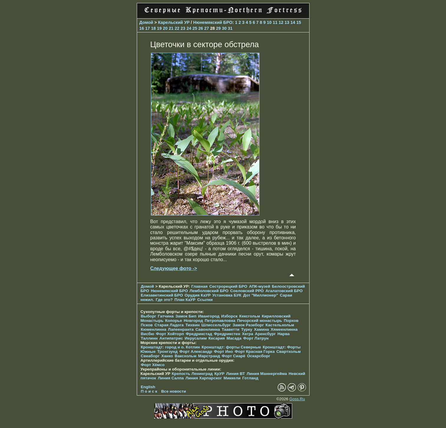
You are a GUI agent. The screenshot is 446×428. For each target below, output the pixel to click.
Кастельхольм (280, 325)
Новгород (193, 320)
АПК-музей (259, 286)
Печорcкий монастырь (259, 320)
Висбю (147, 334)
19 (159, 28)
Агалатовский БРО (283, 291)
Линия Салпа (171, 378)
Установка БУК (226, 295)
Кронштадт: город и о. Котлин (170, 347)
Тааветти (230, 329)
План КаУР (185, 299)
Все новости (173, 391)
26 (200, 28)
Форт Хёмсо (153, 365)
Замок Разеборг (248, 325)
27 (206, 28)
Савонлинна (207, 329)
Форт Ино (223, 351)
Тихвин (192, 325)
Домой (146, 22)
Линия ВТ (235, 373)
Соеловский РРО (247, 291)
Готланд (250, 378)
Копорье (173, 320)
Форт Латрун (256, 338)
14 (292, 22)
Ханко (167, 356)
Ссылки (205, 299)
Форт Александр (195, 351)
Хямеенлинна (284, 329)
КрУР (219, 373)
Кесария (216, 338)
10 (269, 22)
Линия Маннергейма (267, 373)
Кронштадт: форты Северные (231, 347)
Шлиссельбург (216, 325)
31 (230, 28)
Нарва (283, 334)
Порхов (291, 320)
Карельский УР (174, 22)
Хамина (261, 329)
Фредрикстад (199, 334)
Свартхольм (288, 351)
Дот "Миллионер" (260, 295)
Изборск (229, 316)
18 (153, 28)
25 (194, 28)
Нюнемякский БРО (212, 22)
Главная (199, 286)
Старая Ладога (169, 325)
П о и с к (149, 391)
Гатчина (166, 316)
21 (171, 28)
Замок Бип (185, 316)
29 (218, 28)
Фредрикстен (227, 334)
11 (275, 22)
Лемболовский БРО (209, 291)
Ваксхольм (186, 356)
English (148, 387)
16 (141, 28)
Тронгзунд (167, 351)
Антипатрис (171, 338)
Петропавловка (220, 320)
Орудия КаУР (197, 295)
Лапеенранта (181, 329)
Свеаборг (150, 356)
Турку (246, 329)
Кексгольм (249, 316)
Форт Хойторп (170, 334)
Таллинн (149, 338)
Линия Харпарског (203, 378)
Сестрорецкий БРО (228, 286)
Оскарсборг (258, 356)
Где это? (164, 299)
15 (298, 22)
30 (224, 28)
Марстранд (209, 356)
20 (165, 28)
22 (177, 28)
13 (286, 22)
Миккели (232, 378)
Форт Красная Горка (255, 351)
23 (183, 28)
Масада (233, 338)
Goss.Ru (297, 399)
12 (281, 22)
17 (147, 28)
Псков (147, 325)
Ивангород (209, 316)
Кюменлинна (154, 329)
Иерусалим (196, 338)
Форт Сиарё (233, 356)
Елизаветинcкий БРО (162, 295)
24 (189, 28)
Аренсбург (265, 334)
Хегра (247, 334)
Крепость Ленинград (192, 373)
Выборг (148, 316)
